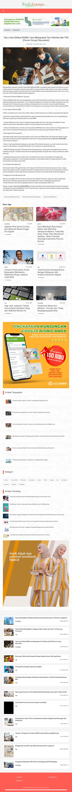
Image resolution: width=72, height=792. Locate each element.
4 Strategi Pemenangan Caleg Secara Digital (28, 666)
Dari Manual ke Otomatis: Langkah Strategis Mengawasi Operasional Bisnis (32, 527)
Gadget (52, 480)
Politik (5, 267)
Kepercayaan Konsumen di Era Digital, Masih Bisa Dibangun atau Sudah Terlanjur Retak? (41, 692)
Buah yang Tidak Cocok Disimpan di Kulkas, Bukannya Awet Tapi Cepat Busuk (38, 656)
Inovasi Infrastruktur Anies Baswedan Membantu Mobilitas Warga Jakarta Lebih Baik (16, 273)
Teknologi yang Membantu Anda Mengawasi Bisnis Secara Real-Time (30, 496)
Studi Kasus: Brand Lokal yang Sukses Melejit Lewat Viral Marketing (29, 504)
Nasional (6, 484)
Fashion (6, 480)
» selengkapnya (7, 234)
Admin (44, 44)
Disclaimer (19, 780)
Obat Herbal (14, 480)
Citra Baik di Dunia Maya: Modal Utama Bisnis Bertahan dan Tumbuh (30, 535)
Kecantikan (31, 480)
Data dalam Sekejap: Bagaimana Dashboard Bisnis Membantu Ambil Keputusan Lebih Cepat (37, 514)
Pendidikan (7, 224)
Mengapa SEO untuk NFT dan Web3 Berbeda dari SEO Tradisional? (34, 746)
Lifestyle (14, 484)
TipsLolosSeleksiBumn (50, 197)
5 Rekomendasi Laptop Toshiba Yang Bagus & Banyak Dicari (30, 400)
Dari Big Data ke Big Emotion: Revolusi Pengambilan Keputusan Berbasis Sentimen (34, 521)
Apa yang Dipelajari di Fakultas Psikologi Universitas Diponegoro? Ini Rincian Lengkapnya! (41, 618)
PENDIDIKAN (16, 30)
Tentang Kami (52, 777)
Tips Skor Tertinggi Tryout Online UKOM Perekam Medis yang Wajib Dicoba (37, 733)
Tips (39, 267)
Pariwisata (23, 480)
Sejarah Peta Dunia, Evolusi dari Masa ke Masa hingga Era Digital (17, 229)
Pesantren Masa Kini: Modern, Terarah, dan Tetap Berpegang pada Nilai (50, 308)
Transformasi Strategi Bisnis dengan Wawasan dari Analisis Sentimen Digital (51, 272)
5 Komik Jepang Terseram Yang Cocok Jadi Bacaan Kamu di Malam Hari (33, 424)
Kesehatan (64, 480)
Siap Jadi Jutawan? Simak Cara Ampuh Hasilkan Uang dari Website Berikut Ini (17, 308)
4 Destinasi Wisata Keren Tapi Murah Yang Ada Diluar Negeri (30, 460)
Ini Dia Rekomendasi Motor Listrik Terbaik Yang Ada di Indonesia (31, 412)
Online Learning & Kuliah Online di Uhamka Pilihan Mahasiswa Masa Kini (33, 448)
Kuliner (39, 224)
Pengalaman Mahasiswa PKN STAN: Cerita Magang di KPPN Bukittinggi (36, 762)
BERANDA (7, 30)
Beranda (19, 777)
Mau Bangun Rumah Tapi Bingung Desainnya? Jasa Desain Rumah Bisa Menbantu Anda (38, 436)
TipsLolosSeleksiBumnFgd (12, 197)
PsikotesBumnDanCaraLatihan (31, 197)
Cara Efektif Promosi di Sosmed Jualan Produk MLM (30, 702)
